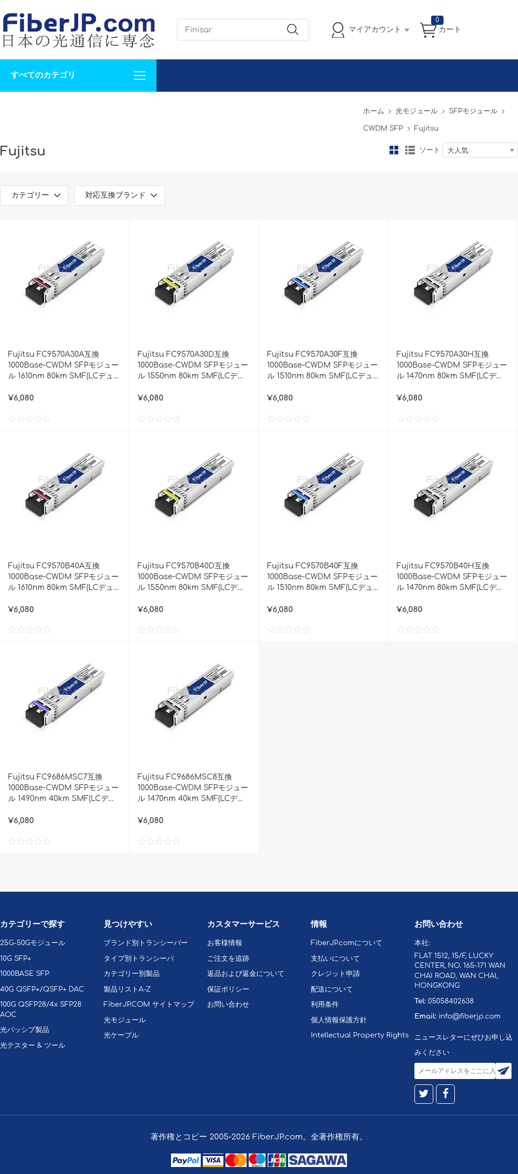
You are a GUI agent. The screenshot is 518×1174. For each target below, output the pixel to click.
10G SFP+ (15, 958)
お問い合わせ (166, 108)
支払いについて (335, 958)
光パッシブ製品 (24, 1030)
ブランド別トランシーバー (146, 943)
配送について (332, 989)
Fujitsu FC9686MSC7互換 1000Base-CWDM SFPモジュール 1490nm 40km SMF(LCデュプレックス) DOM (63, 788)
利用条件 (325, 1004)
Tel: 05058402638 (324, 108)
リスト (410, 150)
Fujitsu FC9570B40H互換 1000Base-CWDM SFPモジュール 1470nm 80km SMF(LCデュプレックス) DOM (452, 577)
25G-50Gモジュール (32, 943)
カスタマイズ (64, 108)
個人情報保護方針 (339, 1020)
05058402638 (451, 1001)
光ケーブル (121, 1035)
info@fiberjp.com (469, 1016)
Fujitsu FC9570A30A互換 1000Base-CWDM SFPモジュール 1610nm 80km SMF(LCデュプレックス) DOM (63, 366)
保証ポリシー (228, 989)
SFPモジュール (473, 111)
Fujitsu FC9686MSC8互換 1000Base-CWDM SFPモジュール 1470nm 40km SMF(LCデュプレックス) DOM (193, 788)
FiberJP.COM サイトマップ (149, 1004)
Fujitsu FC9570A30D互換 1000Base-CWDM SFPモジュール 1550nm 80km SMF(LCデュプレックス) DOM (193, 366)
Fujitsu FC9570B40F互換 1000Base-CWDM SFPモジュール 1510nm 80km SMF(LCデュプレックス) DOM (322, 577)
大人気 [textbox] (457, 150)
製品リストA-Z (127, 989)
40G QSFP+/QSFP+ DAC (42, 989)
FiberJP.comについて (241, 108)
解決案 (17, 108)
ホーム (373, 111)
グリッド (394, 150)
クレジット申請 (335, 974)
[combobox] (480, 150)
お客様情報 (224, 943)
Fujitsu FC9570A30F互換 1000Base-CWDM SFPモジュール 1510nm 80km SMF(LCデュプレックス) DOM (322, 366)
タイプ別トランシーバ (139, 958)
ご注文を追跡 (228, 958)
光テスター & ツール (32, 1045)
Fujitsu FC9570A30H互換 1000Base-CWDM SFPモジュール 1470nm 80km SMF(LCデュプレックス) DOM (452, 366)
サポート (115, 108)
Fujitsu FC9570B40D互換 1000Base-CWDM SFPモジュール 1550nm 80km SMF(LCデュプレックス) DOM (193, 577)
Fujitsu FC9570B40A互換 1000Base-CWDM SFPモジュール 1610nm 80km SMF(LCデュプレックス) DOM (63, 577)
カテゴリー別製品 (132, 974)
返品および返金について (245, 974)
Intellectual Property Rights (359, 1035)
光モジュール (417, 111)
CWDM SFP (383, 128)
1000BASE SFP (24, 974)
